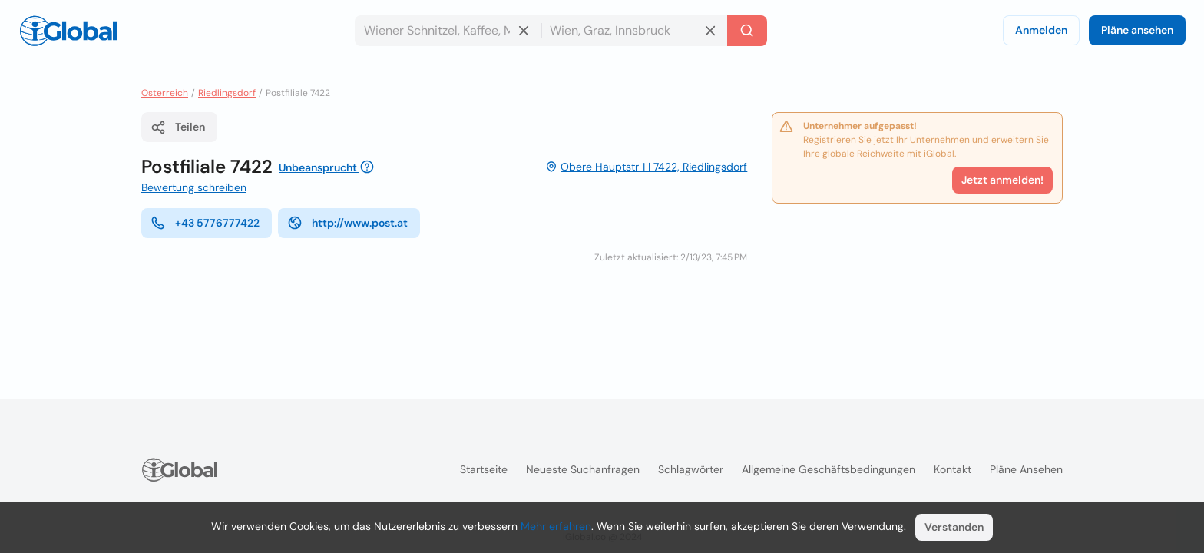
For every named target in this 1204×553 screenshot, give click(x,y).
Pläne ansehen (1137, 30)
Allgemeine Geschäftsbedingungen (828, 469)
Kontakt (952, 469)
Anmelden (1041, 30)
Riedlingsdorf (227, 93)
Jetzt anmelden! (1002, 180)
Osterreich (164, 93)
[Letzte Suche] (747, 30)
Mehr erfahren (556, 526)
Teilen (177, 127)
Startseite (484, 469)
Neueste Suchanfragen (583, 469)
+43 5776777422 (205, 222)
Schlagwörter (690, 469)
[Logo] (68, 30)
